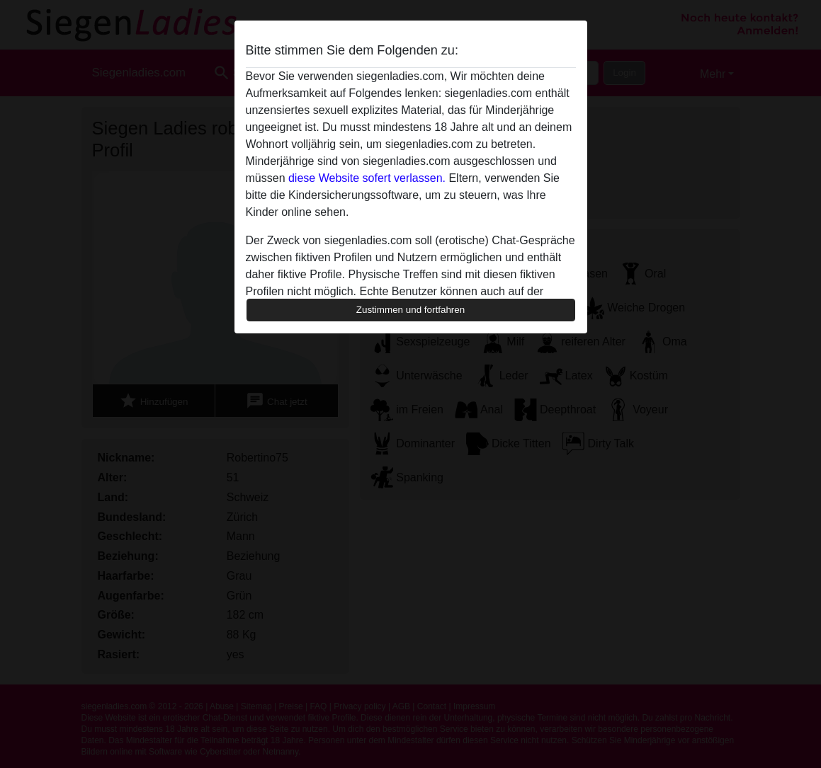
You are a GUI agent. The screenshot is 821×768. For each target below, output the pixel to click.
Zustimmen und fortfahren (410, 309)
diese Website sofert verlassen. (367, 178)
